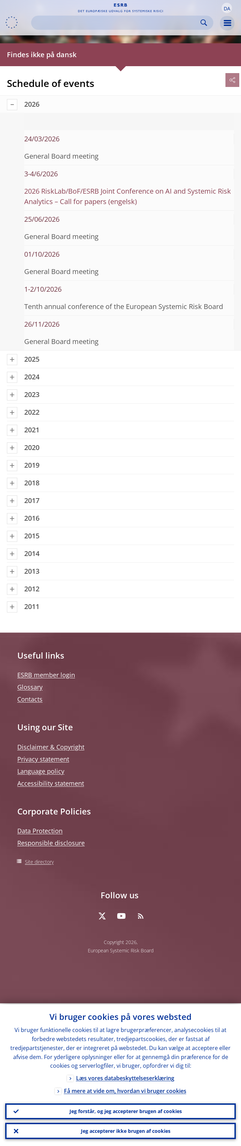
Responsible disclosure (51, 843)
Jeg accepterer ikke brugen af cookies (125, 1130)
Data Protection (40, 831)
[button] (227, 8)
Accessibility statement (50, 783)
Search (204, 23)
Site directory (39, 861)
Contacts (30, 699)
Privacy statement (43, 759)
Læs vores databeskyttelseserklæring (125, 1077)
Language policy (40, 771)
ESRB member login (46, 675)
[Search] (116, 23)
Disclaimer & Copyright (50, 747)
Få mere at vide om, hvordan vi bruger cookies (125, 1090)
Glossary (30, 687)
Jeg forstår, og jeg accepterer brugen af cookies (125, 1110)
